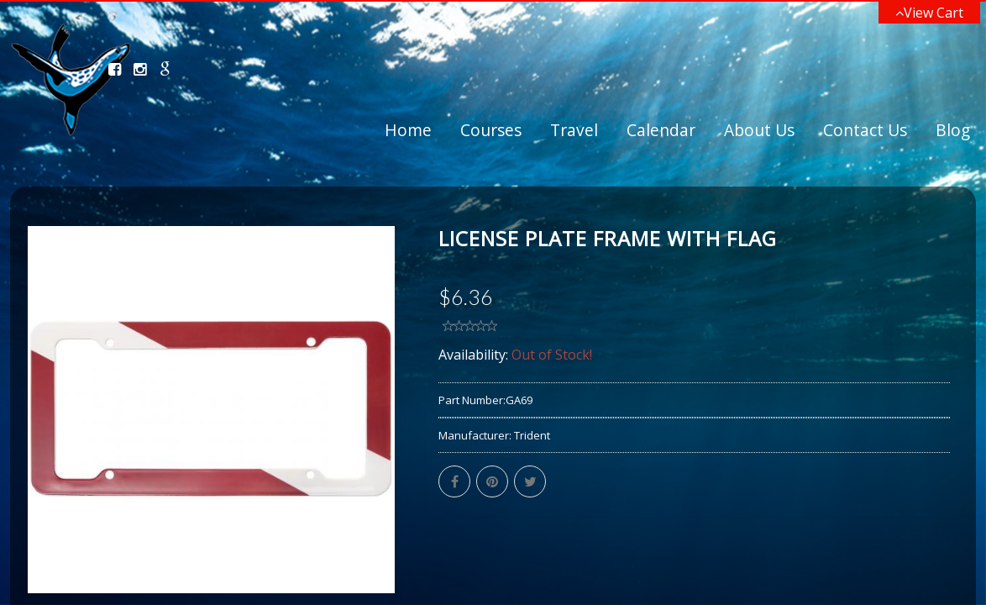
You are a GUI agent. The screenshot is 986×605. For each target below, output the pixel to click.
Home (408, 129)
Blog (953, 129)
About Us (759, 129)
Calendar (661, 129)
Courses (491, 129)
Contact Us (865, 129)
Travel (574, 129)
